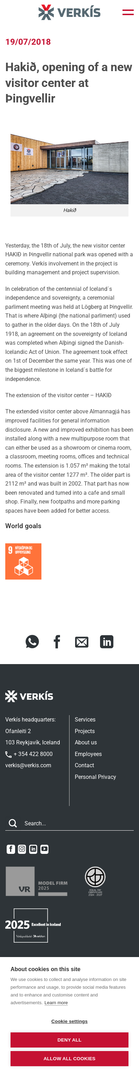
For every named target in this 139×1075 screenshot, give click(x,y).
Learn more (56, 1002)
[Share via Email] (82, 643)
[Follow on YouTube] (44, 849)
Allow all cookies (69, 1058)
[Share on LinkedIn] (106, 643)
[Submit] (13, 824)
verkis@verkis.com (28, 765)
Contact (84, 765)
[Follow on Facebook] (11, 849)
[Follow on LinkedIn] (33, 849)
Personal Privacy (95, 777)
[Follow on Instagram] (22, 849)
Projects (85, 731)
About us (86, 742)
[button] (128, 12)
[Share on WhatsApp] (32, 643)
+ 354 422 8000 (29, 754)
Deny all (69, 1040)
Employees (88, 754)
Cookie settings (69, 1021)
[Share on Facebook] (57, 643)
